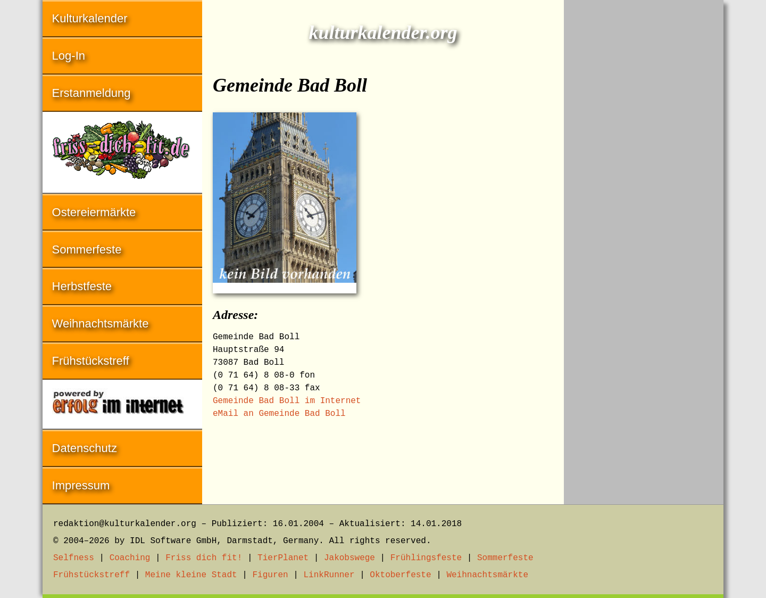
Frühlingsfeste (426, 558)
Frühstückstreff (90, 360)
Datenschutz (84, 448)
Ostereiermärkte (94, 212)
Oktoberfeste (400, 575)
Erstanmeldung (91, 93)
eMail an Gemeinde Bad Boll (279, 414)
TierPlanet (283, 558)
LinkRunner (329, 575)
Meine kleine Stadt (191, 575)
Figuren (270, 575)
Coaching (130, 558)
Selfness (73, 558)
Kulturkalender (90, 18)
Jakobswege (349, 558)
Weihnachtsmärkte (100, 323)
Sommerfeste (87, 249)
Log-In (68, 55)
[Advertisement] (643, 160)
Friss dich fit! (203, 558)
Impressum (81, 485)
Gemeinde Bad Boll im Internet (287, 401)
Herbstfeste (82, 286)
